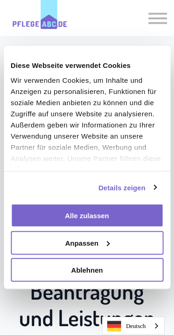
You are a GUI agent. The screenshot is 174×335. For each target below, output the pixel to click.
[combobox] (133, 326)
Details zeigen (121, 187)
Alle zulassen (87, 216)
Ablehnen (87, 270)
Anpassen (87, 243)
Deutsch (126, 326)
